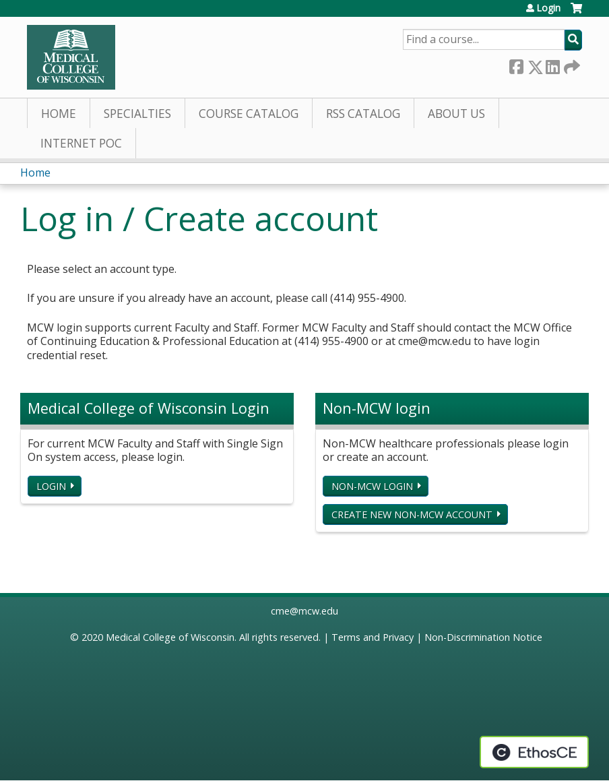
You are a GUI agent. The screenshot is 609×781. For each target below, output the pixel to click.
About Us (456, 113)
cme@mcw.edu (304, 610)
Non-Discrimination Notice (483, 637)
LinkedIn (552, 64)
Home (58, 113)
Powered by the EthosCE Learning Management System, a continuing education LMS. (534, 752)
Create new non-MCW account (411, 514)
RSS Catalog (363, 113)
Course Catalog (248, 113)
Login (548, 8)
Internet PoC (81, 143)
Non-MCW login (372, 486)
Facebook (516, 64)
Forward (570, 64)
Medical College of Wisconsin (170, 637)
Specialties (137, 113)
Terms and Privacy (372, 637)
